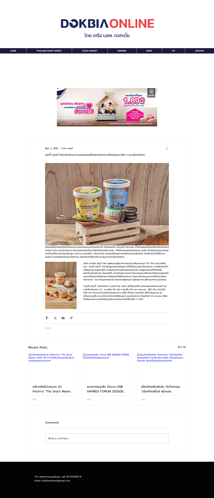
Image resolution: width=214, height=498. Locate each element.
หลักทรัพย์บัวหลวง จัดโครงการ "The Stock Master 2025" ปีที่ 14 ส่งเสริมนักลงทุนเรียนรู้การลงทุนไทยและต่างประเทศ (52, 389)
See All (182, 347)
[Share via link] (71, 317)
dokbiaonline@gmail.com (56, 480)
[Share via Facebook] (46, 317)
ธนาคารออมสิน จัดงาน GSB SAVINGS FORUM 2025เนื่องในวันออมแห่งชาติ (106, 389)
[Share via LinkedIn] (63, 317)
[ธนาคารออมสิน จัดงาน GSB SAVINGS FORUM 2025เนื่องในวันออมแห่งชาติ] (107, 366)
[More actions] (167, 148)
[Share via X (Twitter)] (55, 317)
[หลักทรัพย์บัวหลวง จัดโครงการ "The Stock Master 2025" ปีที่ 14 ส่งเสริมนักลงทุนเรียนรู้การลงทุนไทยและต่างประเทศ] (53, 366)
